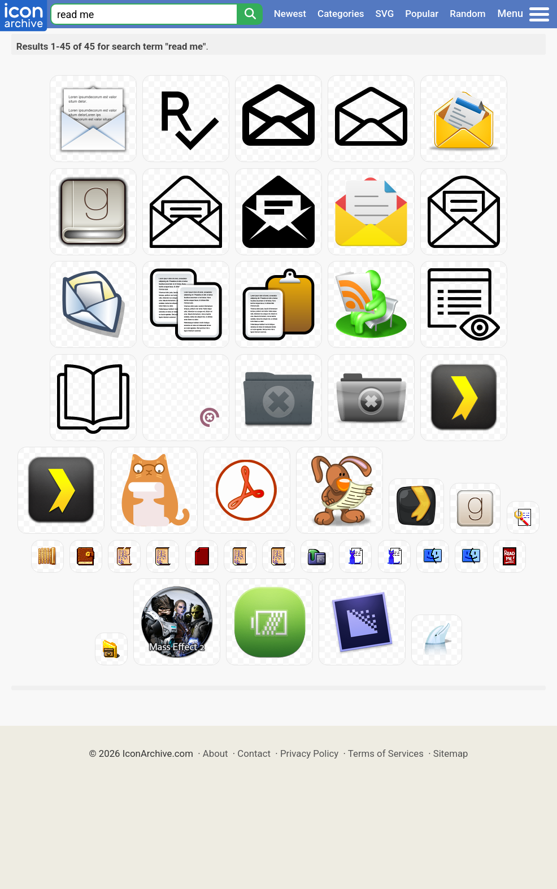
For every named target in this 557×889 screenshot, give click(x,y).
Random (467, 13)
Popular (421, 13)
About (215, 753)
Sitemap (450, 753)
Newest (290, 13)
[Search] (250, 14)
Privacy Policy (309, 753)
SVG (385, 13)
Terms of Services (386, 753)
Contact (254, 753)
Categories (340, 13)
